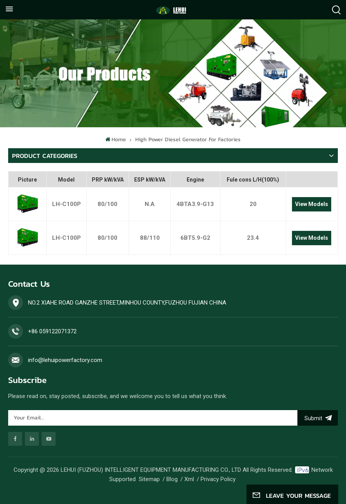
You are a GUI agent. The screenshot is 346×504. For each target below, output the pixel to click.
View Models (311, 204)
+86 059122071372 (52, 331)
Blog (172, 479)
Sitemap (149, 479)
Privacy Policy (218, 479)
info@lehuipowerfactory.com (65, 360)
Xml (189, 479)
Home (115, 139)
